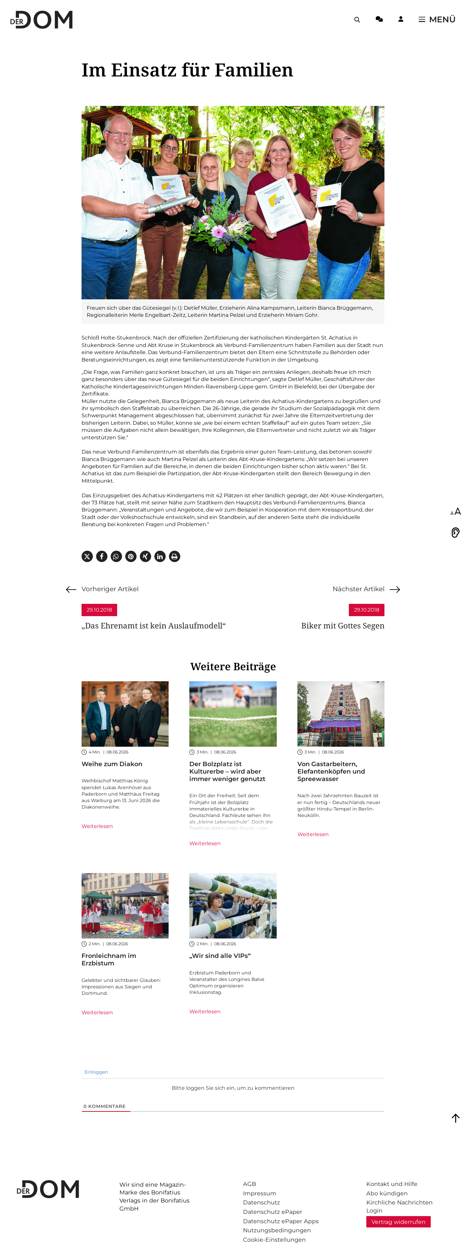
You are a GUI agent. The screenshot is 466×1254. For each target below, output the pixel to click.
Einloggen (95, 1072)
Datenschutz (261, 1202)
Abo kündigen (387, 1193)
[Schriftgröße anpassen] (455, 511)
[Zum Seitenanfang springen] (455, 1118)
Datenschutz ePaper (272, 1211)
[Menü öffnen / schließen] (437, 20)
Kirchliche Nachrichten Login (399, 1206)
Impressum (259, 1193)
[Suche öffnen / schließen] (357, 19)
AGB (249, 1183)
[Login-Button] (400, 20)
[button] (87, 556)
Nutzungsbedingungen (277, 1230)
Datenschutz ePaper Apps (281, 1221)
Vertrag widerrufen (399, 1221)
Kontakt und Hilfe (391, 1183)
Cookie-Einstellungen (274, 1239)
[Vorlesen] (455, 532)
